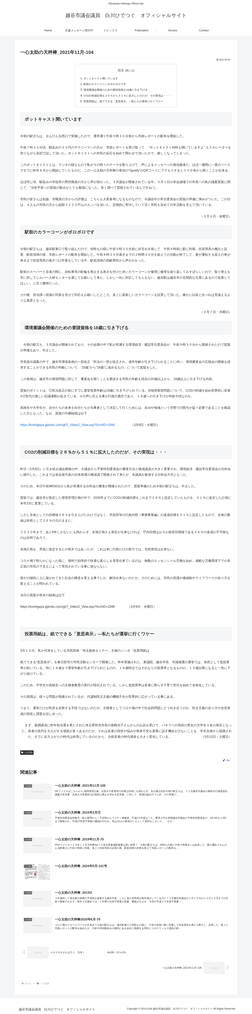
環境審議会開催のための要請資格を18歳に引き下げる (115, 89)
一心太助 (27, 752)
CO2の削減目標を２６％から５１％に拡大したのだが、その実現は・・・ (127, 95)
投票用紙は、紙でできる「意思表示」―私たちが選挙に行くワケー (123, 101)
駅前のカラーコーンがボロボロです (103, 84)
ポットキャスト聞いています (99, 78)
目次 (121, 70)
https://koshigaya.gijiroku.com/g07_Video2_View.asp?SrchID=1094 (67, 425)
